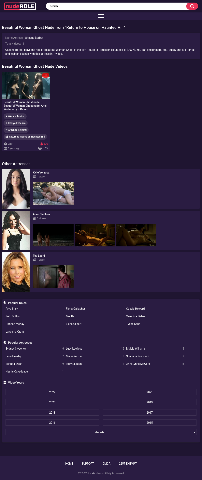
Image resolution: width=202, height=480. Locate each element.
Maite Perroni (95, 356)
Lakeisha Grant (15, 331)
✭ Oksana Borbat (15, 116)
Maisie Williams (155, 348)
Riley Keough (95, 364)
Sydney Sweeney (35, 348)
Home (69, 463)
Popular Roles (17, 303)
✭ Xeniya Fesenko (16, 123)
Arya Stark (12, 308)
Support (88, 463)
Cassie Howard (135, 308)
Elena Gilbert (73, 323)
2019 (150, 402)
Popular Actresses (20, 342)
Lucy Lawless (95, 348)
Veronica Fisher (135, 316)
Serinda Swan (35, 364)
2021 (150, 392)
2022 (52, 392)
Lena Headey (35, 356)
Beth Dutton (13, 316)
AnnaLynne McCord (155, 364)
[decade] (101, 432)
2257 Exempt (128, 463)
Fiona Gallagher (75, 308)
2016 (52, 422)
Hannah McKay (15, 323)
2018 (52, 412)
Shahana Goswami (155, 356)
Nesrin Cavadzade (35, 371)
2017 (150, 412)
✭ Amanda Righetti (16, 129)
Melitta (70, 316)
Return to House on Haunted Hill (27, 136)
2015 (150, 422)
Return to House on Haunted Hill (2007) (111, 49)
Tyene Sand (133, 323)
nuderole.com (97, 473)
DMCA (106, 463)
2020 (52, 402)
